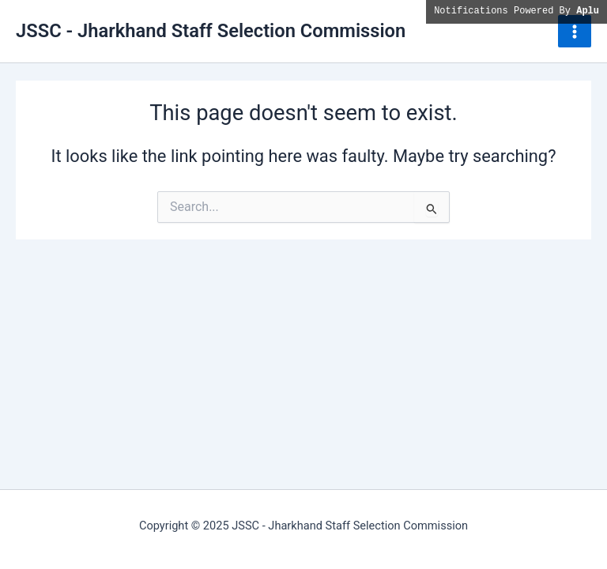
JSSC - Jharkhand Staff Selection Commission (210, 31)
